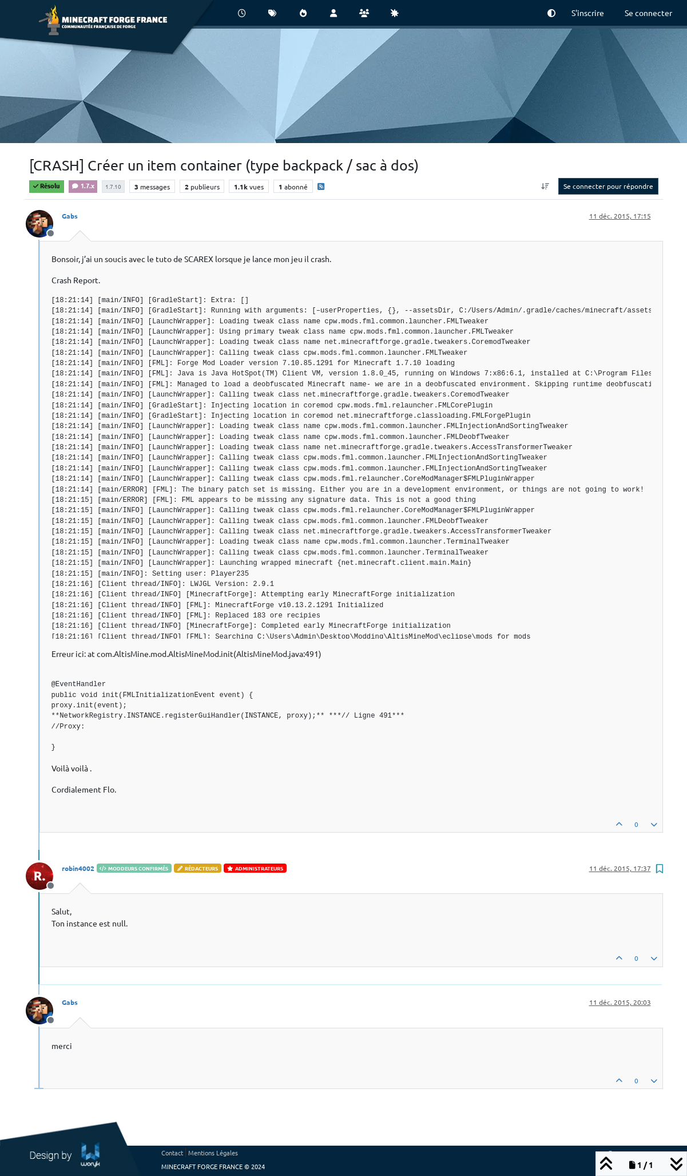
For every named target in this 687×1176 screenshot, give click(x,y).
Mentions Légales (213, 1152)
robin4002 (78, 868)
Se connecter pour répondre (608, 186)
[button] (551, 12)
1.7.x (83, 185)
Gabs (70, 215)
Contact (172, 1152)
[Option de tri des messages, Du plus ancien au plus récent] (544, 186)
